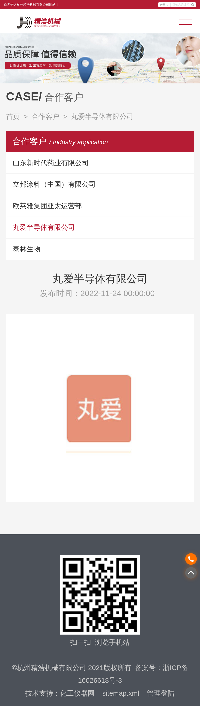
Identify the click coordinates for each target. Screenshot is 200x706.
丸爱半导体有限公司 (44, 227)
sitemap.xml (120, 693)
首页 (13, 116)
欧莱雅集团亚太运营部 (47, 206)
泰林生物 (26, 249)
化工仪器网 (77, 693)
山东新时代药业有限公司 (51, 163)
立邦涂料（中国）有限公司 (54, 184)
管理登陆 (161, 693)
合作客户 (45, 116)
